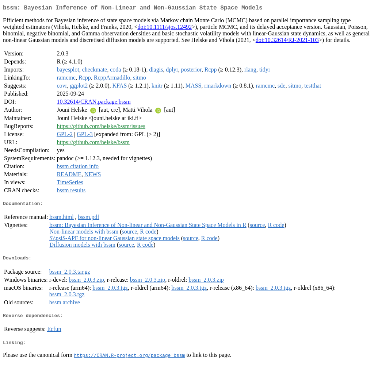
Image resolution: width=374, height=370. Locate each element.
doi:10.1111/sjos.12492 (164, 28)
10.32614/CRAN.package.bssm (93, 103)
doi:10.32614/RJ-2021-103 (287, 41)
